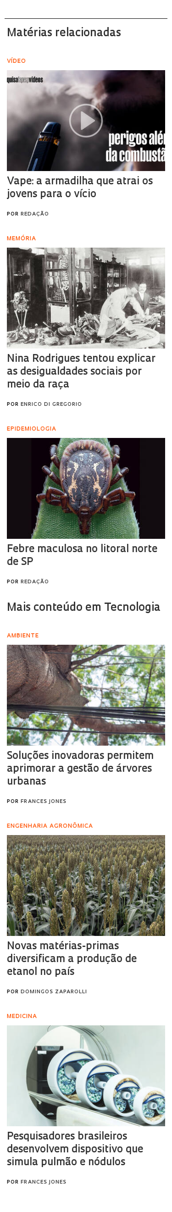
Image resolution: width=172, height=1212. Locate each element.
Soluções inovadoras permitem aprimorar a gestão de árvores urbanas (80, 769)
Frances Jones (44, 801)
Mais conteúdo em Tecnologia (84, 608)
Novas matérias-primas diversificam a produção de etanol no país (72, 959)
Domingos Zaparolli (54, 992)
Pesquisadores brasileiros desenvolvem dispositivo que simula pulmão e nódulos (75, 1150)
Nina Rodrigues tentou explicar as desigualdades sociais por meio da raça (81, 372)
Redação (35, 214)
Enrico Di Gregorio (51, 404)
